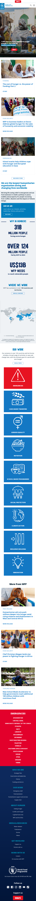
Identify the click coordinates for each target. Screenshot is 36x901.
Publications (18, 829)
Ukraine (18, 760)
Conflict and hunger (18, 812)
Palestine (18, 743)
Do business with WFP (18, 859)
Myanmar (18, 737)
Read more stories (18, 178)
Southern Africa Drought (18, 749)
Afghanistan (18, 718)
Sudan (18, 754)
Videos (18, 835)
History (18, 779)
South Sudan (18, 751)
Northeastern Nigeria (18, 740)
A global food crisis (18, 814)
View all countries (18, 293)
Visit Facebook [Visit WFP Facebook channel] (12, 887)
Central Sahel (18, 721)
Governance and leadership (18, 776)
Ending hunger (18, 809)
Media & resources (18, 823)
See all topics (18, 363)
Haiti (18, 729)
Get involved (18, 841)
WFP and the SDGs (18, 817)
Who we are (18, 770)
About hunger (18, 805)
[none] (18, 32)
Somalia (18, 746)
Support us (18, 844)
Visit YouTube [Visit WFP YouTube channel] (24, 887)
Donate (18, 1)
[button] (34, 314)
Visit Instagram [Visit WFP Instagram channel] (16, 887)
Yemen (18, 762)
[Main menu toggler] (34, 5)
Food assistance (18, 794)
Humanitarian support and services (18, 797)
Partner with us (18, 847)
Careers (18, 856)
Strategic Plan (18, 773)
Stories (18, 832)
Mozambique (18, 735)
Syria (18, 757)
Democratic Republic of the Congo (18, 723)
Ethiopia (18, 726)
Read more (5, 49)
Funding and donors (18, 782)
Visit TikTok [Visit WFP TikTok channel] (28, 887)
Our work (18, 787)
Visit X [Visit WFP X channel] (8, 887)
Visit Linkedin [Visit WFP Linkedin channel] (20, 887)
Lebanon (18, 732)
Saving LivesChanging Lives (9, 5)
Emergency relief (18, 791)
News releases (18, 826)
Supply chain (18, 800)
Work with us (18, 852)
